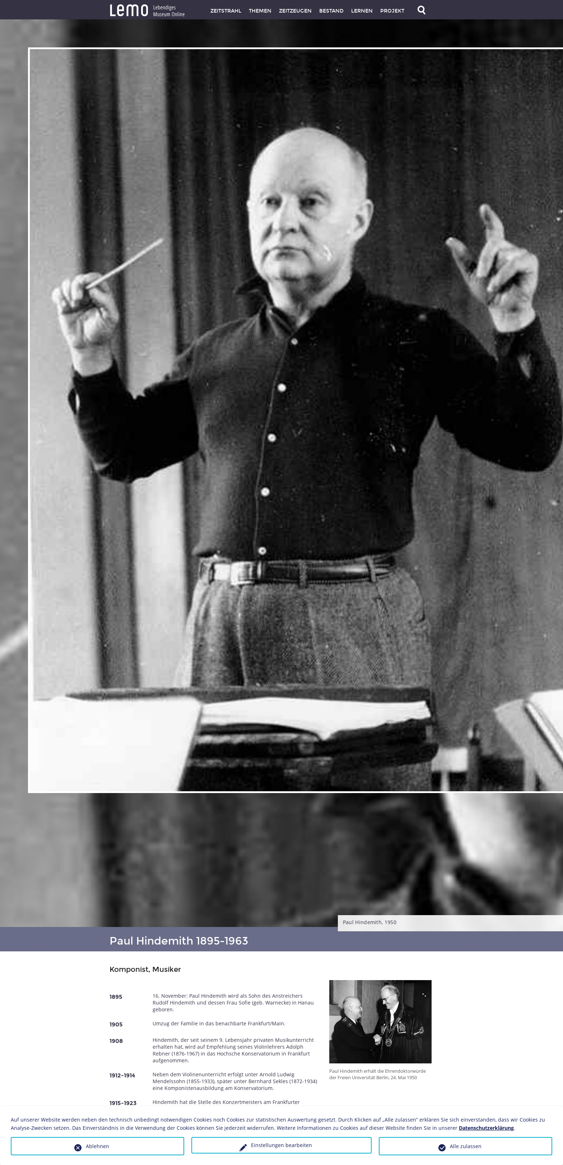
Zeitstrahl (225, 11)
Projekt (392, 11)
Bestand (331, 11)
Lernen (362, 11)
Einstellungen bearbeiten (281, 1145)
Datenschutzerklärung (486, 1127)
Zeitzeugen (295, 11)
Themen (260, 11)
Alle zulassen (465, 1146)
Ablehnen (97, 1146)
